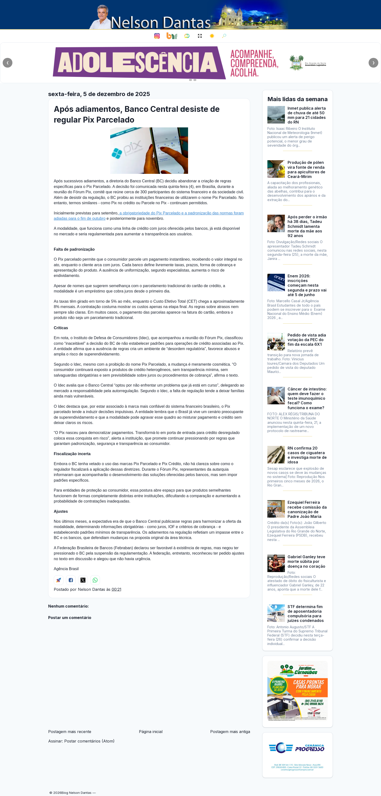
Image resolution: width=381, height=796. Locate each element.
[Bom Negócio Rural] (171, 35)
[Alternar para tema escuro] (212, 35)
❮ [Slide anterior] (7, 62)
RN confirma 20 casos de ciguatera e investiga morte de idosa (307, 455)
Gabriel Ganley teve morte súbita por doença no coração (306, 561)
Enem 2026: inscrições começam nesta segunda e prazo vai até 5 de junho (307, 285)
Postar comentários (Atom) (89, 741)
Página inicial (151, 731)
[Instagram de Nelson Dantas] (156, 35)
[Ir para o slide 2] (190, 80)
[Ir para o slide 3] (194, 80)
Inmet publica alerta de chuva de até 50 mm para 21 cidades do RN (307, 115)
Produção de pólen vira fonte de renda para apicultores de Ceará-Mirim (306, 169)
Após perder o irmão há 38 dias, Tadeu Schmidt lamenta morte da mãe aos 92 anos (307, 226)
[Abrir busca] (224, 35)
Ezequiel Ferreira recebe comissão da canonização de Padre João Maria (307, 509)
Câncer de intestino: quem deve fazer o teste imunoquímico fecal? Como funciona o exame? (307, 398)
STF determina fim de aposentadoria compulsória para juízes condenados (306, 613)
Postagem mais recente (69, 731)
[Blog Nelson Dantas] (188, 14)
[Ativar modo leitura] (199, 35)
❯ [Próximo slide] (373, 62)
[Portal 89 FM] (186, 35)
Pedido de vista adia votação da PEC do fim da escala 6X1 (307, 340)
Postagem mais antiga (230, 731)
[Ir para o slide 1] (186, 80)
